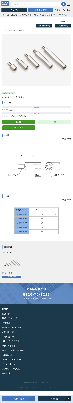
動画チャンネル (8, 358)
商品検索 (6, 326)
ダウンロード (18, 140)
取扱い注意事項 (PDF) (44, 26)
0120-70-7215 (36, 306)
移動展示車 (7, 367)
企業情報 (6, 335)
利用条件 (6, 385)
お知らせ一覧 (8, 344)
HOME (5, 321)
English (66, 10)
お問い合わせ (8, 348)
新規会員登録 (40, 10)
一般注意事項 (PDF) (63, 26)
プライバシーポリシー (11, 371)
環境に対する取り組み (12, 339)
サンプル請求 (54, 399)
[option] (11, 277)
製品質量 (62, 21)
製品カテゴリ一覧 (10, 330)
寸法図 (54, 134)
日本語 (57, 10)
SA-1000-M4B (7, 285)
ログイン (14, 10)
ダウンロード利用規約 (11, 381)
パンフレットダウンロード (13, 362)
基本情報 (19, 134)
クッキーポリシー (9, 376)
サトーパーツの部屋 (10, 353)
